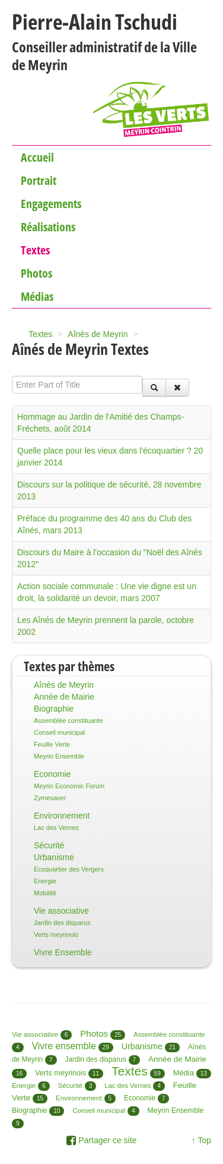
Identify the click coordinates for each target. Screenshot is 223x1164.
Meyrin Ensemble (59, 756)
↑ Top (201, 1140)
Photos (36, 273)
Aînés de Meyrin (64, 685)
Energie (45, 881)
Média (183, 1072)
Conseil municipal (59, 732)
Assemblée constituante (68, 720)
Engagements (51, 204)
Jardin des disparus (62, 922)
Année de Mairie (64, 696)
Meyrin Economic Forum (69, 785)
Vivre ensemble (63, 1046)
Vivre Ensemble (63, 952)
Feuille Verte (52, 744)
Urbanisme (54, 857)
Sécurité (49, 845)
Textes (35, 250)
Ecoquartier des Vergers (69, 869)
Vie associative (61, 911)
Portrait (38, 180)
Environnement (62, 815)
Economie (52, 774)
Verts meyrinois (56, 934)
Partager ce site (101, 1140)
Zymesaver (50, 797)
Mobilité (45, 892)
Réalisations (48, 227)
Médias (37, 296)
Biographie (54, 708)
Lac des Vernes (56, 827)
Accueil (37, 157)
